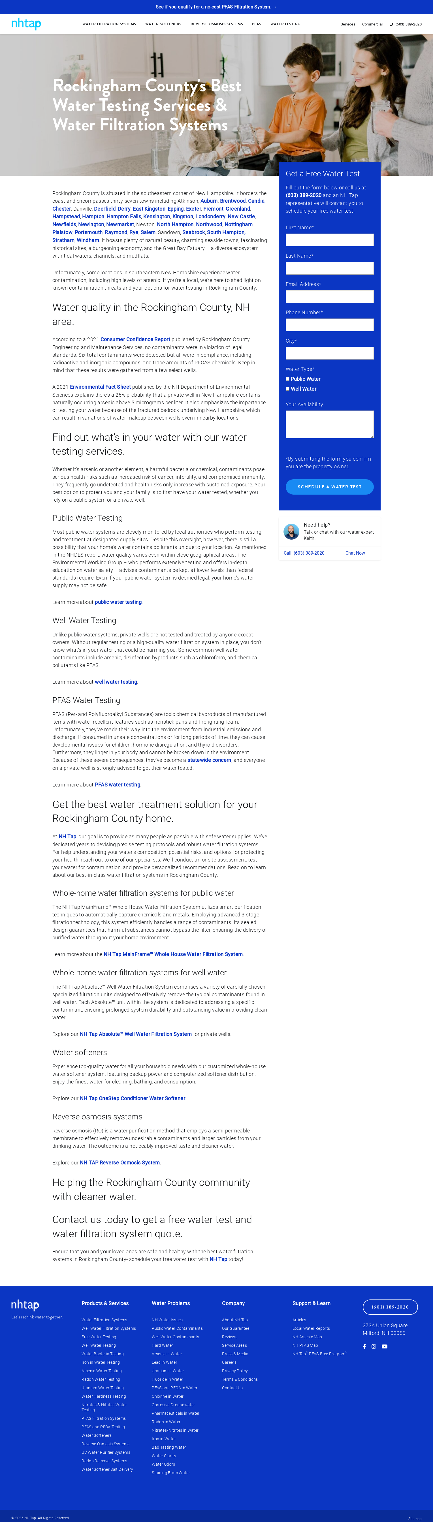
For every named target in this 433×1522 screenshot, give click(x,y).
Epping (176, 208)
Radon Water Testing (101, 1375)
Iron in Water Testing (101, 1358)
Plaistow (62, 231)
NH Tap (67, 833)
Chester (61, 208)
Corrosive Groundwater (173, 1400)
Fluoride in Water (167, 1375)
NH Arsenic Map (307, 1332)
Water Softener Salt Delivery (107, 1465)
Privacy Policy (235, 1366)
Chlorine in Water (168, 1392)
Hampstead (66, 216)
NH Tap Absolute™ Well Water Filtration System (136, 1030)
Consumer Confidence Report (135, 338)
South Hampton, (226, 231)
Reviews (229, 1332)
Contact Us (232, 1383)
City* (291, 340)
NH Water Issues (167, 1315)
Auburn (209, 201)
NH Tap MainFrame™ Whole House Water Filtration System (173, 951)
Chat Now (355, 552)
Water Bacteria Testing (103, 1349)
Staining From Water (171, 1468)
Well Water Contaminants (175, 1332)
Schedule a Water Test (330, 486)
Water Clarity (164, 1451)
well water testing (116, 680)
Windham (88, 239)
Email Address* (303, 284)
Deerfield (105, 208)
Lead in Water (164, 1358)
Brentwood (233, 201)
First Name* (300, 227)
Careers (229, 1358)
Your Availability (304, 404)
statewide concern (209, 757)
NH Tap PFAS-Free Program (320, 1349)
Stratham (63, 239)
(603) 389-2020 (304, 195)
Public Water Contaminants (177, 1324)
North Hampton (175, 224)
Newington (91, 224)
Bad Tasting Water (169, 1442)
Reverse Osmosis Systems (217, 24)
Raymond (116, 231)
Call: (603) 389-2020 (304, 552)
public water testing (118, 600)
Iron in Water (164, 1434)
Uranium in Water (168, 1366)
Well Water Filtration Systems (109, 1324)
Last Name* (300, 255)
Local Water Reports (311, 1324)
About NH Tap (235, 1315)
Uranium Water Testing (103, 1383)
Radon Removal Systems (104, 1456)
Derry (124, 208)
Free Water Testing (99, 1332)
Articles (299, 1315)
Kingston (182, 216)
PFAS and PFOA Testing (103, 1422)
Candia (256, 201)
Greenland (238, 208)
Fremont (213, 208)
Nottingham (239, 224)
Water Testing (285, 24)
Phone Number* (304, 312)
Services (348, 24)
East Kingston (149, 208)
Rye (133, 231)
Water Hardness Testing (104, 1392)
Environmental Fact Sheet (100, 385)
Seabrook (193, 231)
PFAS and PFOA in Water (174, 1383)
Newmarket (120, 224)
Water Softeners (163, 24)
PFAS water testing (117, 782)
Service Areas (234, 1341)
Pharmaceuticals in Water (175, 1408)
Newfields (64, 224)
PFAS (256, 24)
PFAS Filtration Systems (104, 1414)
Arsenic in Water (167, 1349)
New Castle (241, 216)
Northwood (209, 224)
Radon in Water (166, 1417)
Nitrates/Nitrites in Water (175, 1425)
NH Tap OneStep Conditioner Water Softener (132, 1095)
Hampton (93, 216)
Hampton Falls (124, 216)
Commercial (372, 24)
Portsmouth (89, 231)
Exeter (193, 208)
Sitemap (415, 1514)
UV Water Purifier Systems (106, 1448)
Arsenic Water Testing (102, 1366)
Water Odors (163, 1459)
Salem (148, 231)
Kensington (156, 216)
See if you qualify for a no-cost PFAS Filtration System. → (216, 7)
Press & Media (235, 1349)
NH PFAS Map (305, 1341)
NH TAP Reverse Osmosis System (120, 1159)
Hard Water (162, 1341)
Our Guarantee (235, 1324)
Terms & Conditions (240, 1375)
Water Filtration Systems (109, 24)
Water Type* (300, 369)
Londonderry (210, 216)
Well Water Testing (99, 1341)
